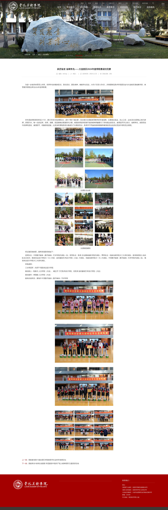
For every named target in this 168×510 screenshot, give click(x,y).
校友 (96, 3)
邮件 (120, 3)
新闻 (39, 54)
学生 (89, 3)
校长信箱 (145, 3)
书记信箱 (135, 3)
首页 (33, 54)
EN (127, 3)
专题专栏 (107, 55)
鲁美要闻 (69, 55)
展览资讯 (98, 55)
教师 (82, 3)
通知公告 (88, 55)
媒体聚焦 (117, 55)
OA (103, 3)
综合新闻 (46, 54)
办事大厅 (111, 3)
